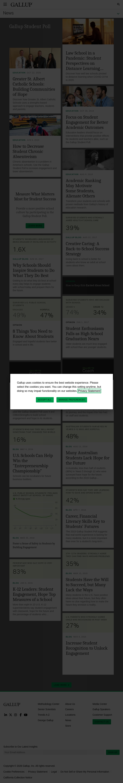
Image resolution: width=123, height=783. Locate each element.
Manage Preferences (72, 400)
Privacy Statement (89, 390)
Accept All (44, 400)
